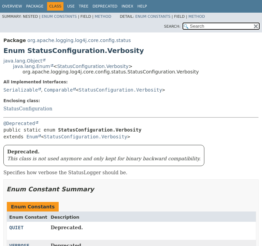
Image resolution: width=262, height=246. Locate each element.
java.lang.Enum (31, 66)
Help (142, 6)
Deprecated (104, 6)
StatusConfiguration (27, 108)
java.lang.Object (22, 61)
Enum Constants (59, 16)
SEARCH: (172, 26)
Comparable (58, 90)
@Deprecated (19, 123)
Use (71, 6)
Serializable (20, 90)
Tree (83, 6)
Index (127, 6)
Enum (32, 136)
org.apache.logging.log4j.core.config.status (79, 40)
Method (103, 16)
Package (35, 6)
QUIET (16, 227)
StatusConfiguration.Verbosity (92, 66)
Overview (12, 6)
